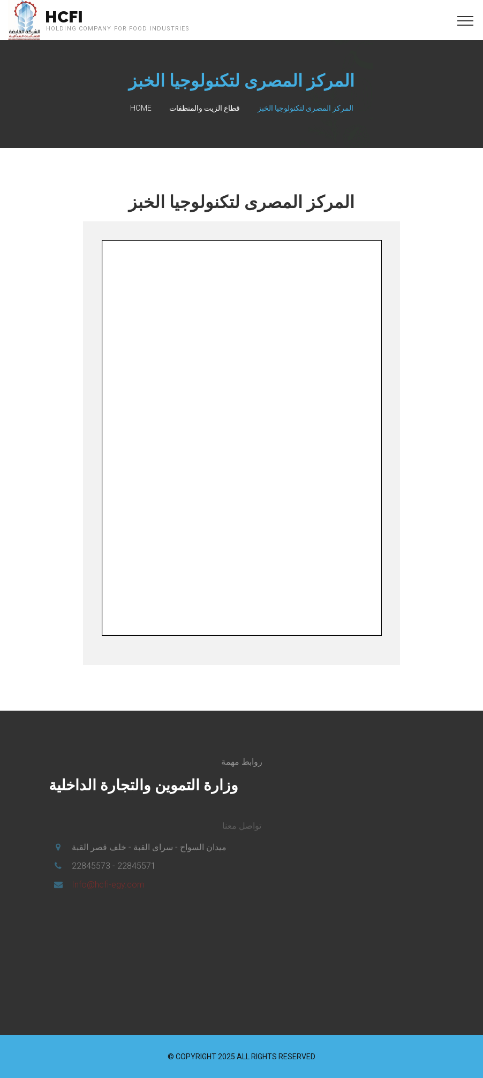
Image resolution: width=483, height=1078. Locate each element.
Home (141, 108)
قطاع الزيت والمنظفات (204, 108)
